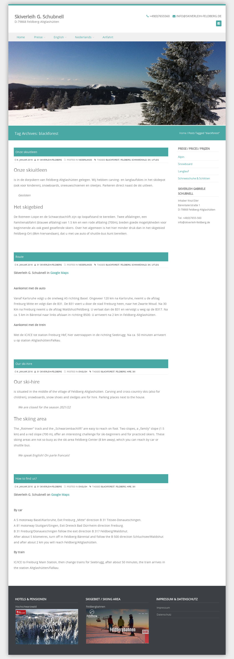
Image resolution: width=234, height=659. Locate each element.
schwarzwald (139, 159)
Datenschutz (164, 614)
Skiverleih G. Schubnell (39, 17)
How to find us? (26, 478)
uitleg (155, 159)
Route (19, 257)
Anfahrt (108, 37)
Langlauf (183, 171)
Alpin (181, 157)
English (59, 37)
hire (129, 371)
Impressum (163, 607)
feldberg (126, 159)
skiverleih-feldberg (51, 159)
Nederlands (83, 37)
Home (21, 37)
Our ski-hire (23, 364)
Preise (38, 37)
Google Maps (59, 273)
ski (149, 159)
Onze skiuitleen (26, 152)
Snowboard (185, 164)
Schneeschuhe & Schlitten (194, 178)
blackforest (113, 159)
